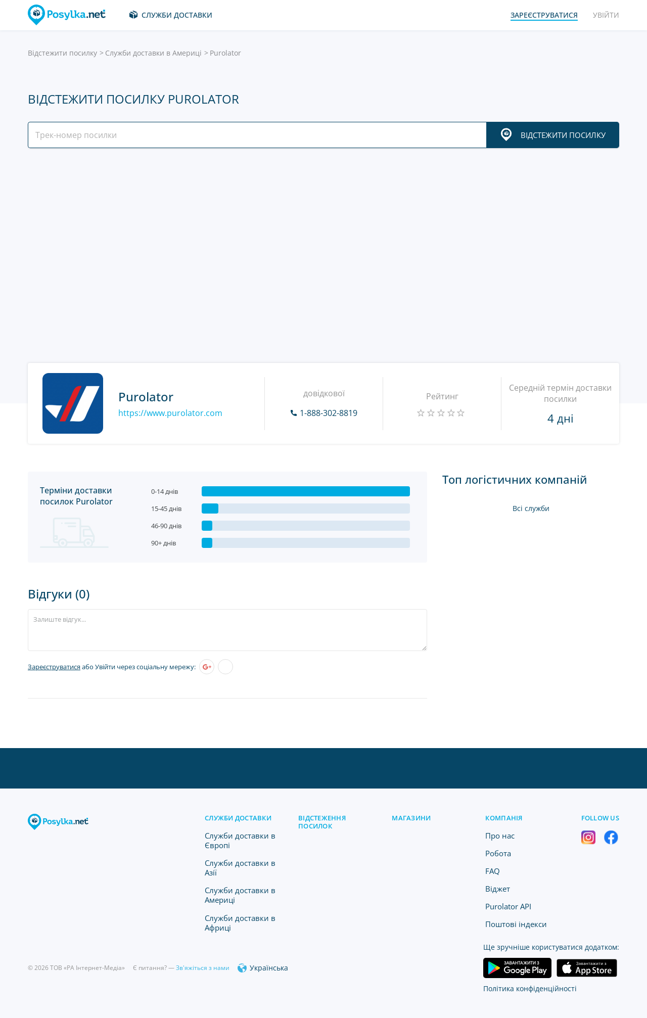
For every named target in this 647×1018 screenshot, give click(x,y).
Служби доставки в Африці (240, 923)
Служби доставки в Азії (240, 867)
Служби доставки (177, 15)
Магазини (411, 817)
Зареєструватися (54, 666)
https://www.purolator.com (170, 413)
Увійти (606, 15)
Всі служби (531, 508)
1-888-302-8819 (328, 413)
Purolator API (508, 906)
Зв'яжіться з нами (202, 967)
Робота (498, 853)
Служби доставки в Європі (240, 840)
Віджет (497, 889)
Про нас (500, 835)
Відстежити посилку (62, 53)
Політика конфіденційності (530, 988)
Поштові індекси (516, 924)
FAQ (492, 871)
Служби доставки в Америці (153, 53)
